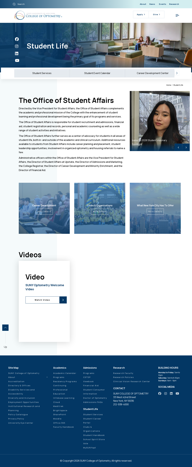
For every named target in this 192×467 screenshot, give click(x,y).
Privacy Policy (16, 418)
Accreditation (16, 381)
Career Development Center (153, 73)
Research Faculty (123, 373)
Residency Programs (65, 381)
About (143, 4)
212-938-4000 (121, 404)
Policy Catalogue (18, 414)
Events (162, 4)
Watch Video (42, 300)
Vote (85, 443)
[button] (176, 73)
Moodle (57, 418)
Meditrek (58, 406)
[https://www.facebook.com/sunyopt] (17, 39)
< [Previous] (178, 147)
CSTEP (87, 377)
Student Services (41, 73)
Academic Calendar (64, 373)
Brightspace (60, 410)
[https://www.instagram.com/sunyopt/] (16, 46)
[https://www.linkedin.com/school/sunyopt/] (16, 53)
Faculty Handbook (63, 427)
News (152, 4)
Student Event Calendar (97, 73)
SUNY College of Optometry (24, 373)
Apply (141, 14)
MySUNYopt (89, 447)
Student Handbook (94, 435)
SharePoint (59, 414)
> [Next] (186, 147)
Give (156, 14)
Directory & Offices (19, 385)
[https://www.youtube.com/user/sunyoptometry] (17, 60)
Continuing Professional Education (60, 389)
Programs (58, 377)
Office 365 (59, 423)
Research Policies (123, 377)
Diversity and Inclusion (21, 398)
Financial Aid (91, 385)
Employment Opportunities (23, 402)
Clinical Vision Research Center (131, 381)
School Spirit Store (94, 439)
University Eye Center (20, 423)
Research (174, 4)
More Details (44, 211)
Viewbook (88, 381)
